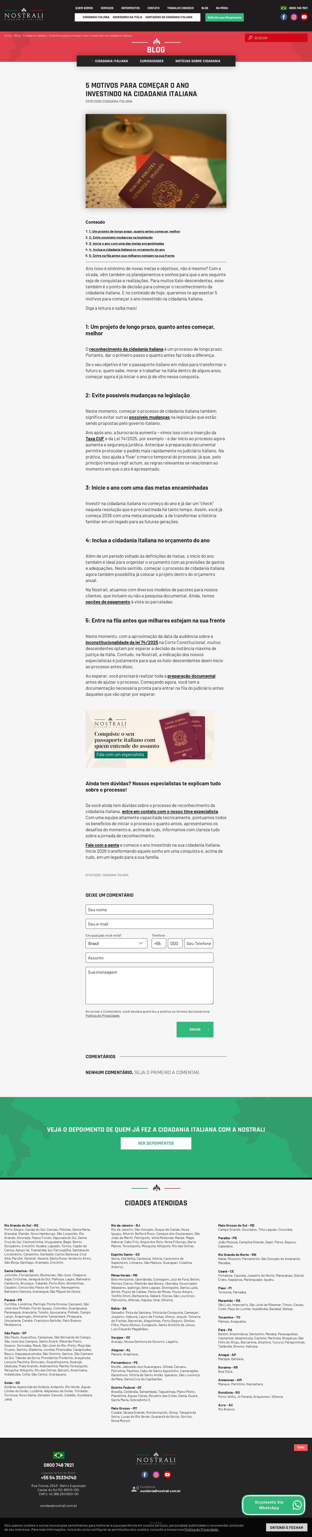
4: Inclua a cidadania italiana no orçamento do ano (127, 249)
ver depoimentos (156, 1143)
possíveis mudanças (149, 417)
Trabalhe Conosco (180, 8)
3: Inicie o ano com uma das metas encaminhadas (126, 243)
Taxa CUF (95, 438)
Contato (153, 8)
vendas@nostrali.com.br (58, 1505)
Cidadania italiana (110, 61)
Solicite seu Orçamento (224, 17)
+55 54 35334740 (58, 1475)
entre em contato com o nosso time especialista (170, 811)
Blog (205, 8)
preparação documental (191, 675)
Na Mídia (222, 8)
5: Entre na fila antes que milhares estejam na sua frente (132, 255)
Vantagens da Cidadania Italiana (168, 17)
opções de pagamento (108, 601)
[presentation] (118, 1030)
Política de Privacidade (103, 1015)
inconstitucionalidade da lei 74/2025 (122, 642)
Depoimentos (130, 8)
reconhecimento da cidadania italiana (126, 349)
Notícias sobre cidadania (196, 61)
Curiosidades (150, 61)
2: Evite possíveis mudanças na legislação (121, 237)
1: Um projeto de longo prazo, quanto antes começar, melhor (134, 231)
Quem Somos (84, 8)
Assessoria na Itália (127, 17)
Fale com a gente (102, 845)
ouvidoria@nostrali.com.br (160, 1491)
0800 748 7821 (298, 8)
